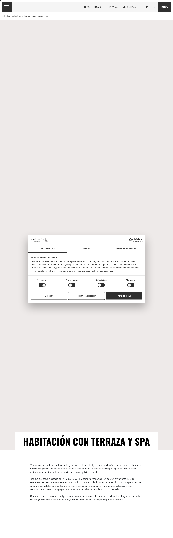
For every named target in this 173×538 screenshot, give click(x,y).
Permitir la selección (86, 296)
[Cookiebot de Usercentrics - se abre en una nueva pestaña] (131, 240)
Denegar (49, 296)
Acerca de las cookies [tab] (125, 249)
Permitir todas (124, 296)
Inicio (6, 16)
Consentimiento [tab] (47, 249)
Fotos (87, 6)
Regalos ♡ (99, 6)
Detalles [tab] (86, 249)
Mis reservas (129, 6)
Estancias (114, 6)
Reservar (164, 6)
